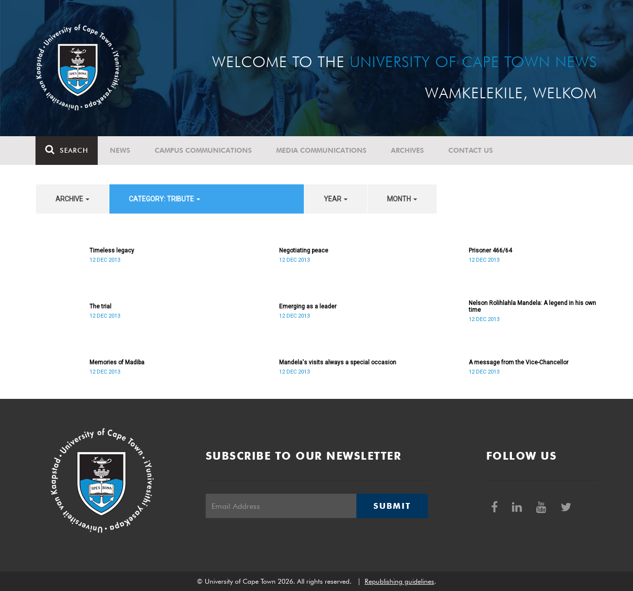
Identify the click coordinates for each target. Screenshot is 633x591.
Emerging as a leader (307, 306)
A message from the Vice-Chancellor (518, 362)
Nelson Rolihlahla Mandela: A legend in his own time (532, 306)
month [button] (402, 199)
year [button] (336, 199)
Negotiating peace (303, 250)
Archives (407, 150)
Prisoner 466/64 (490, 250)
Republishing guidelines (399, 581)
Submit (391, 506)
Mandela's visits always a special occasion (337, 362)
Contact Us (471, 150)
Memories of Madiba (116, 362)
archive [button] (72, 199)
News (120, 150)
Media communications (322, 150)
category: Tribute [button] (164, 199)
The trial (100, 306)
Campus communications (203, 150)
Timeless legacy (111, 250)
